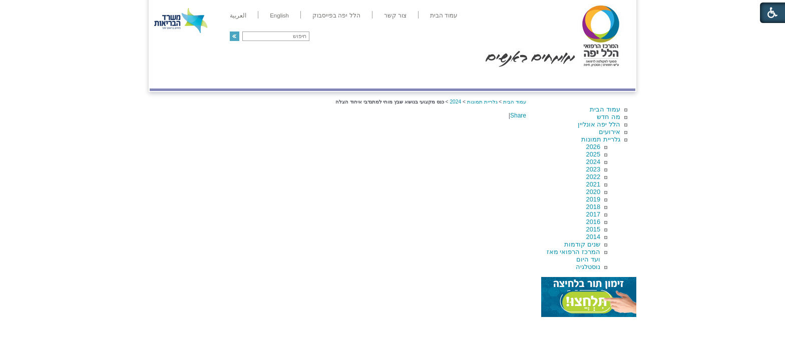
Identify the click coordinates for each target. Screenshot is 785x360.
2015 (593, 229)
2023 (593, 169)
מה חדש (608, 116)
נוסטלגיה (588, 266)
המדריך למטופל (427, 78)
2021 (593, 184)
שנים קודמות (582, 244)
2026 (593, 146)
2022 (593, 176)
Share (518, 115)
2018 (593, 206)
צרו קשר (166, 78)
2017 (593, 214)
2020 (593, 192)
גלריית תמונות (600, 139)
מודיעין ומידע (606, 78)
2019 (593, 199)
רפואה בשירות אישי (283, 78)
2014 (593, 236)
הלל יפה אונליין (599, 124)
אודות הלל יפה (485, 78)
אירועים (609, 132)
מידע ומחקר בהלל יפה (358, 78)
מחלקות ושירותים (546, 78)
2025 (593, 154)
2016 (593, 222)
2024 (593, 162)
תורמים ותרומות (215, 78)
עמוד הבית (605, 109)
